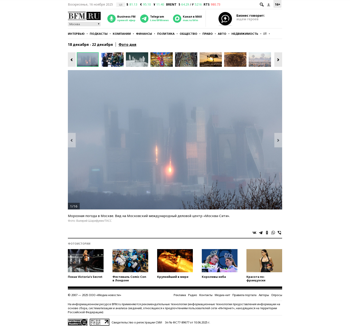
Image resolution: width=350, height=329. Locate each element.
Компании (122, 34)
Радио (192, 295)
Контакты (205, 295)
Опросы (276, 295)
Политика (166, 34)
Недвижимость (244, 34)
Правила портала (244, 295)
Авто (222, 34)
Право (207, 34)
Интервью (76, 34)
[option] (89, 59)
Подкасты (99, 34)
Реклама (180, 295)
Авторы (264, 295)
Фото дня (127, 44)
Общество (188, 34)
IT (265, 34)
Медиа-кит (222, 295)
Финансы (144, 34)
